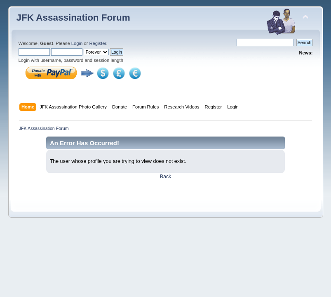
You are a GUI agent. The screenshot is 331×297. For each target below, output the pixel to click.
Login (76, 43)
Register (97, 43)
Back (165, 176)
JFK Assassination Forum (73, 17)
